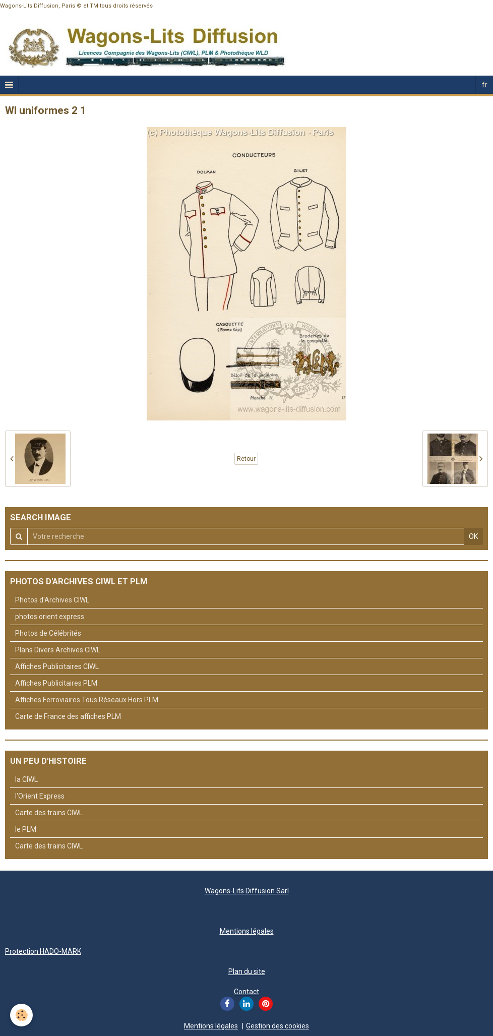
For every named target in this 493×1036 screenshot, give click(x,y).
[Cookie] (21, 1015)
